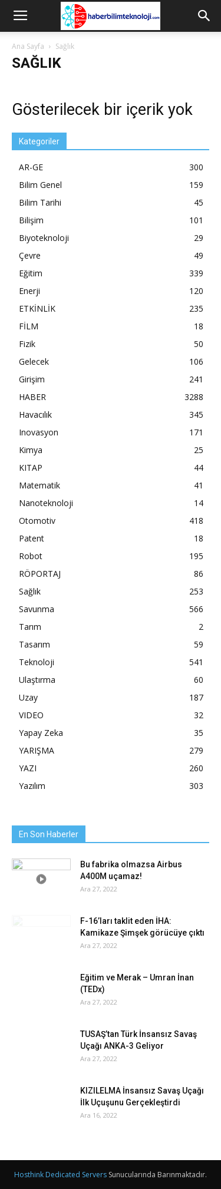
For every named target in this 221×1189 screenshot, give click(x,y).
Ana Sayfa (28, 46)
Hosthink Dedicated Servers (60, 1175)
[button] (204, 16)
